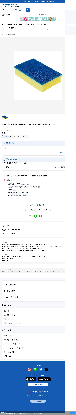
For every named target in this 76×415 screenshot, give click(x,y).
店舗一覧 (6, 313)
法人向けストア (42, 14)
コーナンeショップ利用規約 (12, 350)
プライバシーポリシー (11, 346)
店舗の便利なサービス (11, 325)
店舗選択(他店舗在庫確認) (65, 153)
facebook (41, 372)
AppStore (30, 381)
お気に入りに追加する (73, 111)
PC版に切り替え (38, 404)
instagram (29, 372)
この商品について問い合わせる (39, 212)
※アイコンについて (7, 130)
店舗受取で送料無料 (10, 317)
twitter (46, 372)
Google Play (44, 381)
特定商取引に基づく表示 (11, 342)
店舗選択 (47, 29)
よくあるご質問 (9, 354)
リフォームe (50, 14)
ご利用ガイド (8, 338)
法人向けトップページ (38, 388)
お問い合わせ (8, 358)
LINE (35, 372)
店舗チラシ (7, 321)
